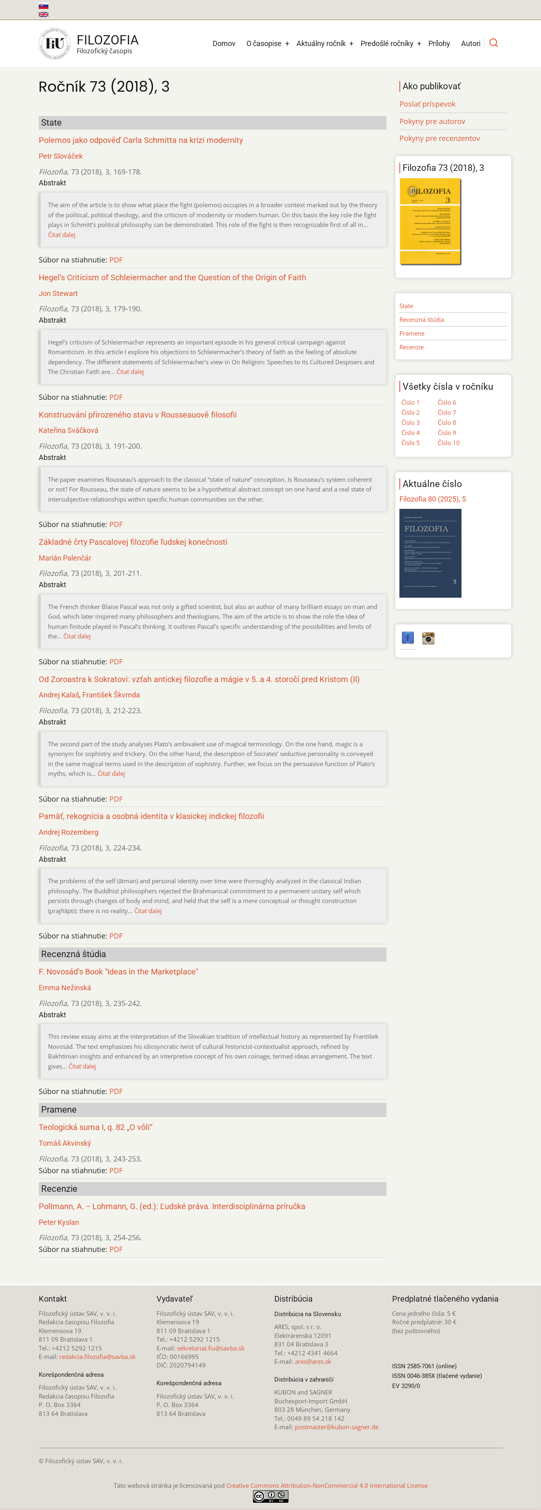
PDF (116, 260)
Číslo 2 (410, 412)
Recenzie (411, 347)
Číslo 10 (449, 443)
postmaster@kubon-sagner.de (336, 1427)
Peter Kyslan (59, 1222)
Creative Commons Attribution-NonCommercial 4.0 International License (327, 1485)
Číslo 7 (447, 412)
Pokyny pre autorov (432, 121)
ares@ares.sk (313, 1361)
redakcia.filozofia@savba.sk (97, 1356)
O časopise (264, 43)
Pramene (411, 333)
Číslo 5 (410, 443)
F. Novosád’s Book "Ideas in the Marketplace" (118, 972)
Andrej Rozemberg (68, 832)
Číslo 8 (447, 422)
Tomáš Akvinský (65, 1143)
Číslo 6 (447, 402)
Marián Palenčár (65, 558)
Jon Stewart (58, 293)
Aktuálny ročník (321, 43)
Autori (470, 43)
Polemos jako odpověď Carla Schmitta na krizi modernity (141, 140)
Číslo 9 (447, 432)
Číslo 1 (410, 402)
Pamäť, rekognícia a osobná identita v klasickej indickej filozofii (151, 816)
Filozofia (108, 40)
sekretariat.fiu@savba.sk (210, 1348)
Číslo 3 (410, 422)
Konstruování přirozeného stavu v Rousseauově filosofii (138, 415)
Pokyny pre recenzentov (439, 138)
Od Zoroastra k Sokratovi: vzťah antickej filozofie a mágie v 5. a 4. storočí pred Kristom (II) (199, 679)
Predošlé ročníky (387, 43)
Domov (224, 43)
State (406, 306)
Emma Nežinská (65, 987)
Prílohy (439, 43)
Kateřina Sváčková (68, 430)
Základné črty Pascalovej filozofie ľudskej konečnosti (133, 542)
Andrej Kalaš (59, 695)
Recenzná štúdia (421, 319)
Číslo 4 (410, 432)
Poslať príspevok (427, 104)
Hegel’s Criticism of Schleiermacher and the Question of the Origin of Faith (172, 277)
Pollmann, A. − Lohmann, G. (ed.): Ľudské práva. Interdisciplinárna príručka (172, 1206)
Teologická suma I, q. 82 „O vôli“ (95, 1127)
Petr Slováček (61, 156)
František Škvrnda (111, 695)
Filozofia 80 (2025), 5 (432, 499)
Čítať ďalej (61, 235)
